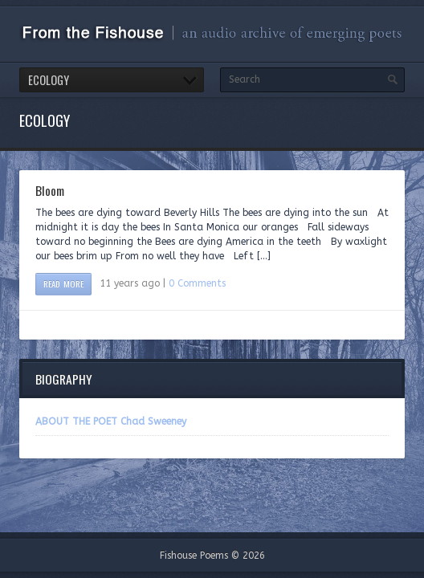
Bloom (49, 190)
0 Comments (197, 283)
